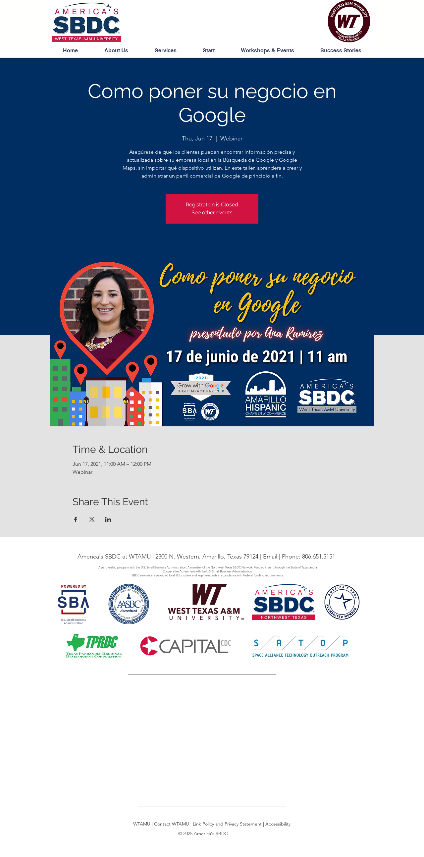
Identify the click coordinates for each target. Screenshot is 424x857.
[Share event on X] (92, 519)
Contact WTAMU (171, 824)
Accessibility (278, 824)
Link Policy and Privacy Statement (227, 824)
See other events (212, 212)
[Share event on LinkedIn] (108, 519)
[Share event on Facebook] (76, 519)
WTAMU (141, 824)
